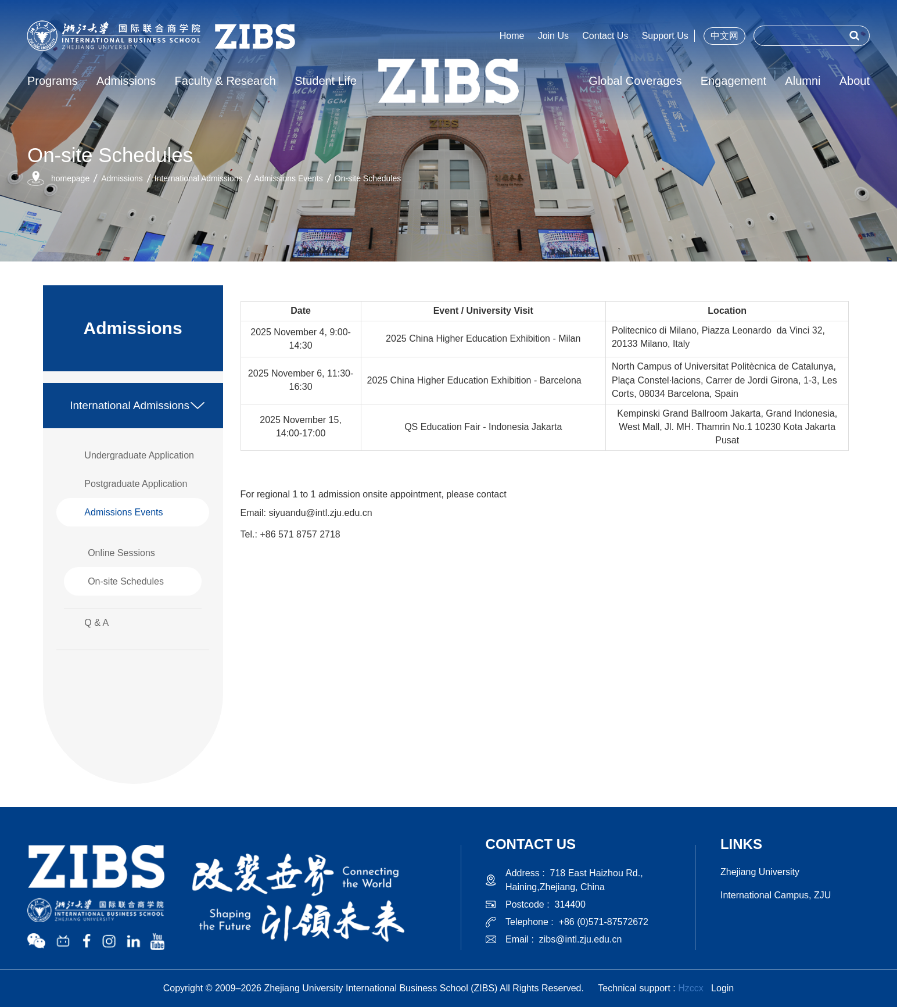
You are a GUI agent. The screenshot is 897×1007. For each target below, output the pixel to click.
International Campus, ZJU (775, 895)
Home (512, 36)
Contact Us (605, 36)
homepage (70, 178)
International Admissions (199, 178)
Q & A (96, 623)
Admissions (122, 178)
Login (722, 988)
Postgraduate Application (135, 484)
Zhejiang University (759, 872)
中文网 (724, 36)
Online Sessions (121, 553)
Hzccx (691, 988)
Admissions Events (288, 178)
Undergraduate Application (139, 455)
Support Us (665, 36)
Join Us (553, 36)
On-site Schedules (368, 178)
